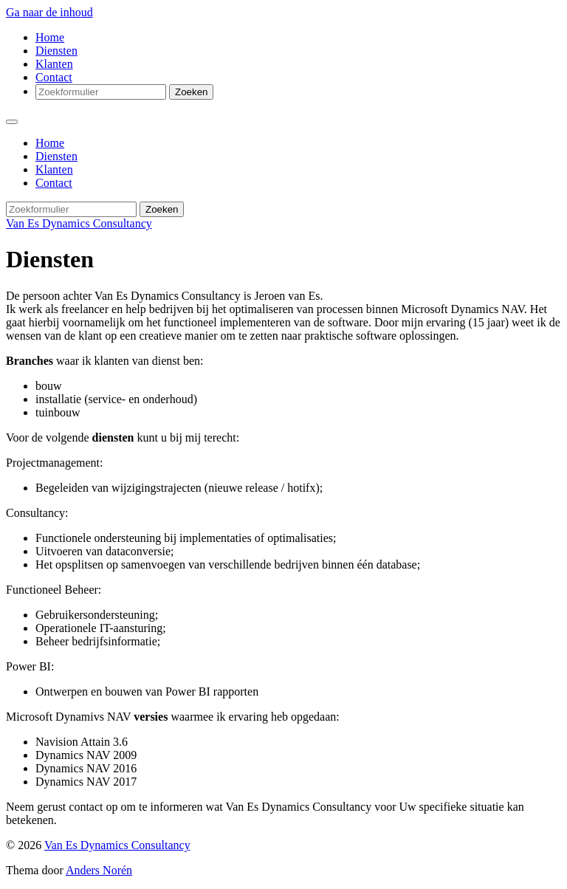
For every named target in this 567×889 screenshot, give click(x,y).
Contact (53, 77)
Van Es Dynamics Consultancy (79, 223)
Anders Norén (99, 870)
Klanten (54, 64)
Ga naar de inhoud (49, 12)
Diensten (56, 50)
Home (49, 37)
